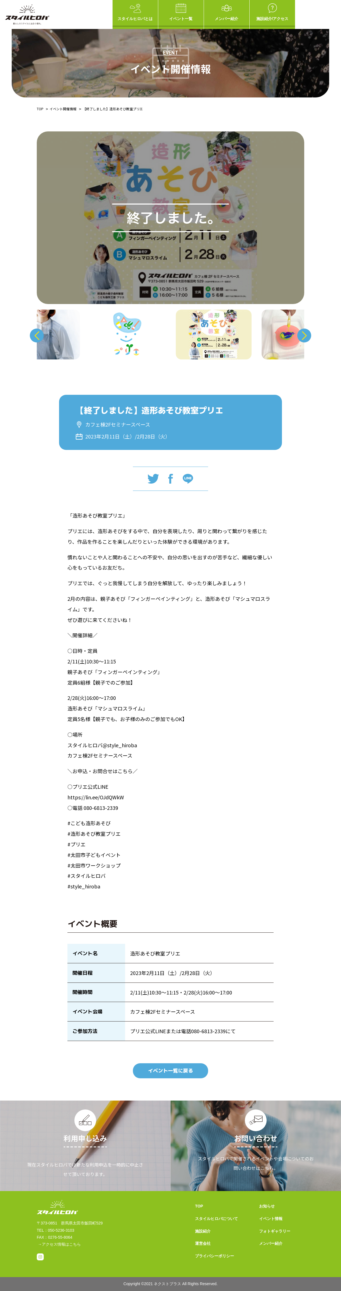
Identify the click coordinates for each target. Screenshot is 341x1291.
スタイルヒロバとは (135, 12)
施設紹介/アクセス (272, 12)
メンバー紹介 (226, 12)
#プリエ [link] (76, 844)
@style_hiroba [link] (120, 745)
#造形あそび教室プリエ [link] (94, 833)
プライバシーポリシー (214, 1256)
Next (304, 335)
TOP (40, 108)
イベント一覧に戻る (170, 1070)
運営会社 (203, 1243)
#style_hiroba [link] (83, 886)
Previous (37, 335)
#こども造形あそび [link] (89, 823)
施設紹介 (203, 1231)
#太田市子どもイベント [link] (94, 854)
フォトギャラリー (274, 1231)
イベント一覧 (181, 12)
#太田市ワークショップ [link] (94, 865)
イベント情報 (270, 1218)
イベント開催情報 (63, 108)
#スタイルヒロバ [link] (86, 875)
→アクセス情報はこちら (59, 1244)
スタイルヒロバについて (216, 1218)
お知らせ (267, 1206)
